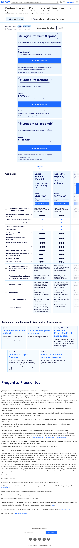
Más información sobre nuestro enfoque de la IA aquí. (49, 437)
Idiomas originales (14, 285)
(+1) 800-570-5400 (32, 545)
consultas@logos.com (45, 545)
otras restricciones (6, 487)
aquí (52, 505)
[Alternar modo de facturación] (19, 26)
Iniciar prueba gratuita (39, 60)
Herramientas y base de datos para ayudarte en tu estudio (17, 268)
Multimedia (11, 292)
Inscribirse (51, 532)
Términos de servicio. (21, 513)
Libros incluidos (13, 308)
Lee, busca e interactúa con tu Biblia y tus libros (18, 210)
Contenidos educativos (16, 299)
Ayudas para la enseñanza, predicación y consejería (17, 277)
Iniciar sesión (70, 2)
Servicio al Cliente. (66, 509)
